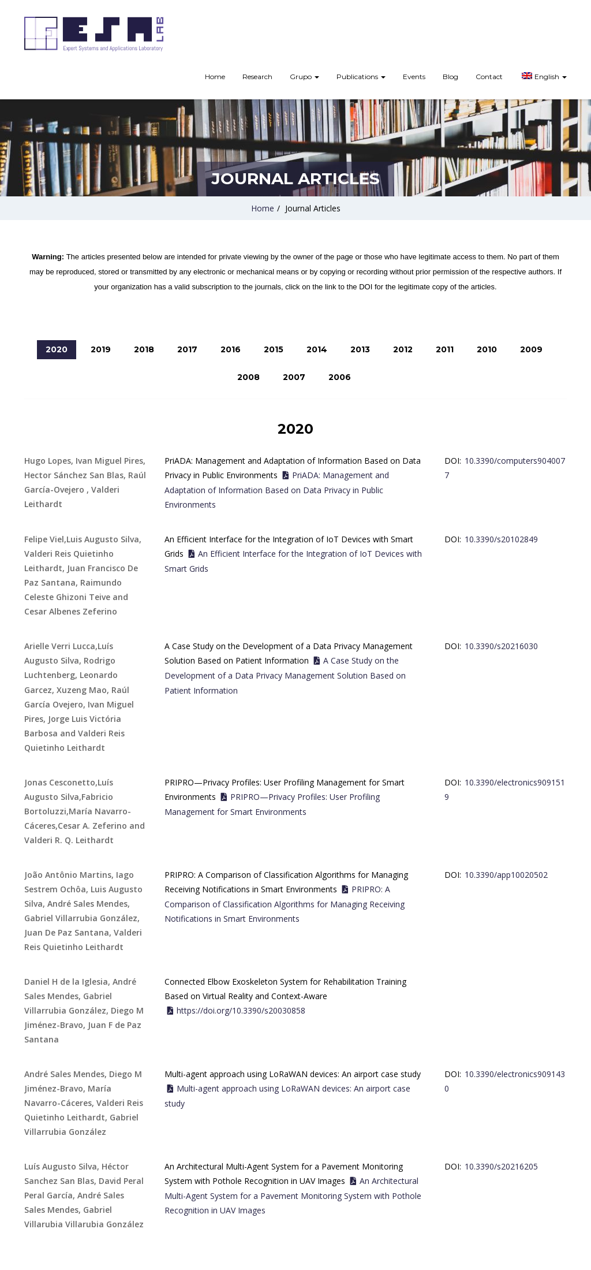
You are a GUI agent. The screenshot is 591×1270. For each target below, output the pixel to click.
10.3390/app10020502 (506, 874)
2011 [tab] (445, 349)
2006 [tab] (339, 377)
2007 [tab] (294, 377)
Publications (361, 76)
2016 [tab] (230, 349)
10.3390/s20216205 (501, 1166)
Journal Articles (313, 208)
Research (257, 76)
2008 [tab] (248, 377)
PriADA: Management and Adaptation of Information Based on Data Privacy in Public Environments (276, 490)
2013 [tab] (360, 349)
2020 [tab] (57, 349)
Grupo (304, 76)
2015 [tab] (273, 349)
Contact (489, 76)
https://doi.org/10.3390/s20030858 (241, 1010)
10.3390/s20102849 (501, 539)
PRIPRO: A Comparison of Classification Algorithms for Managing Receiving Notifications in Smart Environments (284, 904)
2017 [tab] (187, 349)
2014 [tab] (316, 349)
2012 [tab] (403, 349)
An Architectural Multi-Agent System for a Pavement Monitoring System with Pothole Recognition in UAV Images (292, 1195)
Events (414, 76)
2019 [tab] (101, 349)
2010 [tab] (487, 349)
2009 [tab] (531, 349)
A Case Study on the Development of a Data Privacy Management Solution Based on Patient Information (285, 675)
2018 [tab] (144, 349)
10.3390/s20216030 (501, 645)
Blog (450, 76)
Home (215, 76)
